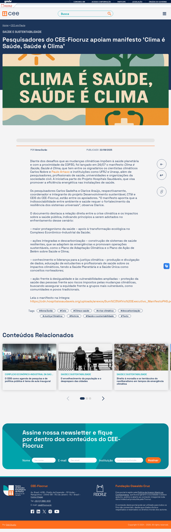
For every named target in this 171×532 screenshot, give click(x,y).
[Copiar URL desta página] (161, 191)
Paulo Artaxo (61, 172)
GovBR (8, 1)
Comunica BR (79, 2)
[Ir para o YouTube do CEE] (56, 511)
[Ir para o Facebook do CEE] (32, 511)
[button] (82, 398)
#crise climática (104, 310)
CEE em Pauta (18, 25)
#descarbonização (130, 310)
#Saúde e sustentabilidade (100, 316)
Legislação (137, 2)
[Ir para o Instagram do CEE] (50, 511)
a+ (161, 175)
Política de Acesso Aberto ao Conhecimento (139, 493)
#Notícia (74, 316)
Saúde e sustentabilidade (22, 32)
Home (6, 25)
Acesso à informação (101, 2)
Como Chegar (37, 497)
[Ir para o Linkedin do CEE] (38, 511)
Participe (121, 2)
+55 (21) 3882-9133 (42, 501)
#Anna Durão (46, 310)
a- (161, 164)
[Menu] (164, 13)
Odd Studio (11, 524)
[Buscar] (109, 14)
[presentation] (68, 398)
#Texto (124, 316)
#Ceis (63, 310)
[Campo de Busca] (82, 14)
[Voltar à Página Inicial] (10, 13)
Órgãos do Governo (158, 2)
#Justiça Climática (52, 316)
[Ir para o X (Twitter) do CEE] (44, 511)
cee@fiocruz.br (45, 505)
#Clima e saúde (81, 310)
